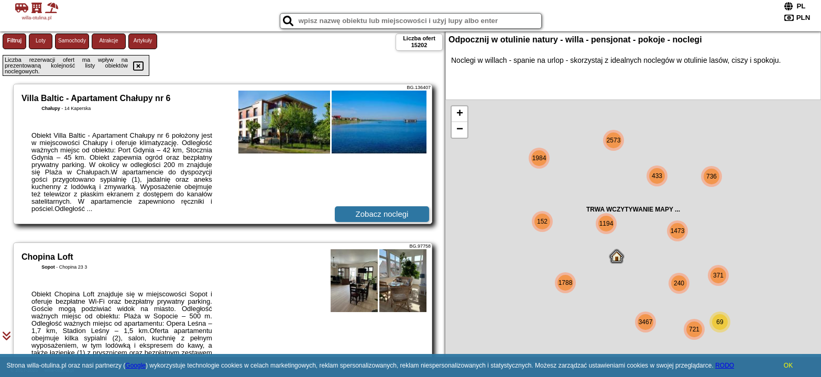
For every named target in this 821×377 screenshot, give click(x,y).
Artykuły (143, 40)
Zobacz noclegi (382, 213)
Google (135, 365)
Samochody (72, 40)
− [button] (459, 130)
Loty (41, 40)
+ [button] (459, 114)
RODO (724, 365)
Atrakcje (108, 40)
